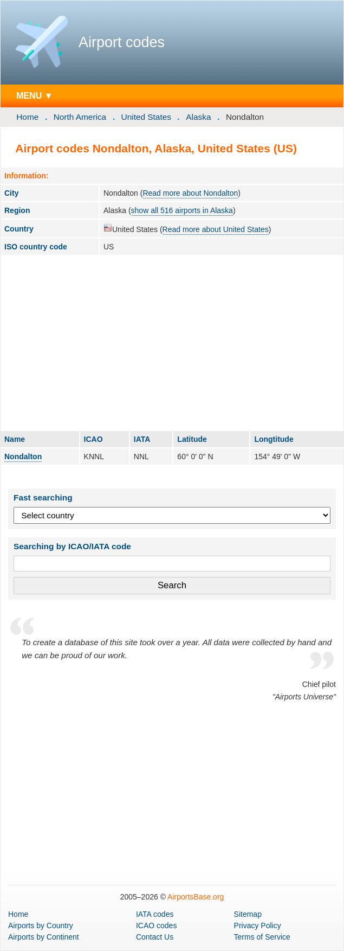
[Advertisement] (172, 343)
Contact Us (154, 937)
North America (80, 116)
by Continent (43, 937)
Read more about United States (216, 229)
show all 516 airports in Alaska (182, 210)
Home (27, 116)
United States (146, 116)
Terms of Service (262, 937)
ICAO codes (156, 925)
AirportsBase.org (195, 896)
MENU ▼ (34, 95)
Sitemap (248, 914)
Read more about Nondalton (190, 193)
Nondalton (23, 456)
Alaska (198, 116)
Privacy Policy (257, 925)
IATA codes (155, 914)
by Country (40, 925)
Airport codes (122, 42)
